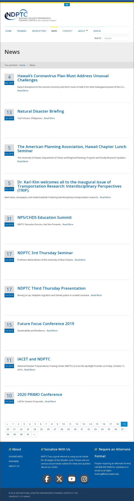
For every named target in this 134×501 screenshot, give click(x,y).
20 (8, 429)
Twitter (59, 478)
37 (122, 429)
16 (104, 424)
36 (115, 429)
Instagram (84, 478)
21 (14, 429)
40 (21, 434)
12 (77, 424)
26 (48, 429)
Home (8, 31)
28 (62, 429)
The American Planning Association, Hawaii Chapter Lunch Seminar (71, 148)
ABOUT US (14, 466)
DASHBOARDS (16, 456)
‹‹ (7, 424)
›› (34, 434)
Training (21, 31)
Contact (67, 31)
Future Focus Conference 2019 (45, 323)
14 (90, 424)
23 (28, 429)
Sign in (97, 31)
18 (117, 424)
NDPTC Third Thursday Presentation (51, 288)
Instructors (39, 31)
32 (88, 429)
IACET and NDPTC (33, 358)
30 (75, 429)
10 (63, 424)
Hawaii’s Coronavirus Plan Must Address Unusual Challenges (63, 77)
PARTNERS (14, 461)
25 (41, 429)
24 (35, 429)
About (83, 31)
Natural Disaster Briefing (40, 111)
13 (83, 424)
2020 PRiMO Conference (39, 394)
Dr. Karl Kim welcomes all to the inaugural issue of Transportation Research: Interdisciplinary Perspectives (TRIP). (69, 186)
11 (70, 424)
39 (14, 434)
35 (109, 429)
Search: (97, 38)
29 (68, 429)
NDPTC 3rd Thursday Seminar (45, 252)
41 (28, 434)
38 (8, 434)
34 (102, 429)
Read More (22, 90)
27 (55, 429)
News (54, 31)
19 (124, 424)
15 (97, 424)
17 (110, 424)
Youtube (71, 478)
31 (82, 429)
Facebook (47, 478)
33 (95, 429)
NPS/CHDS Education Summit (44, 217)
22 (21, 429)
